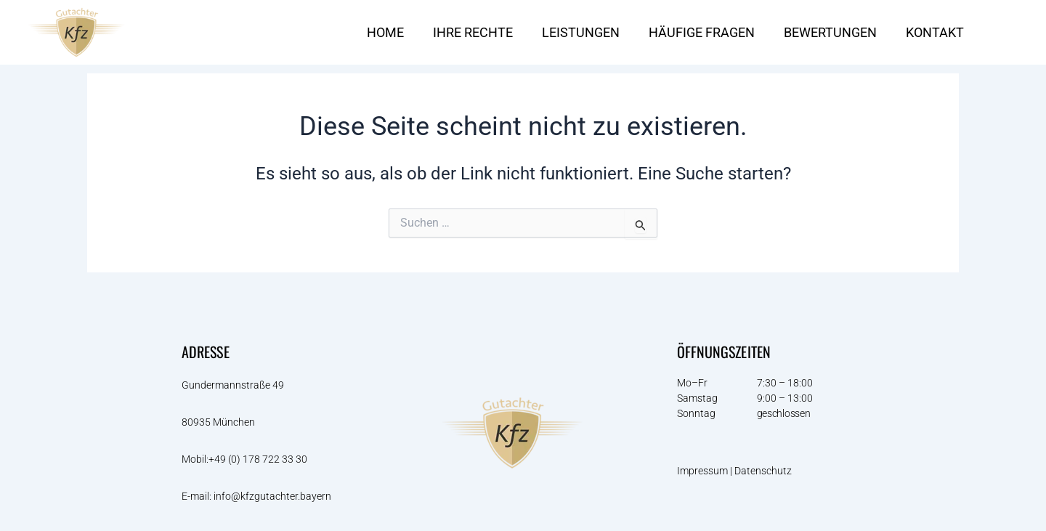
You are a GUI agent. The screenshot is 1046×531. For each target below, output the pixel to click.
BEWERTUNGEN (830, 32)
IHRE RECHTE (473, 32)
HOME (385, 32)
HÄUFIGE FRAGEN (702, 32)
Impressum (702, 471)
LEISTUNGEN (581, 32)
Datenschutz (764, 471)
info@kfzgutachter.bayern (272, 496)
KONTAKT (935, 32)
